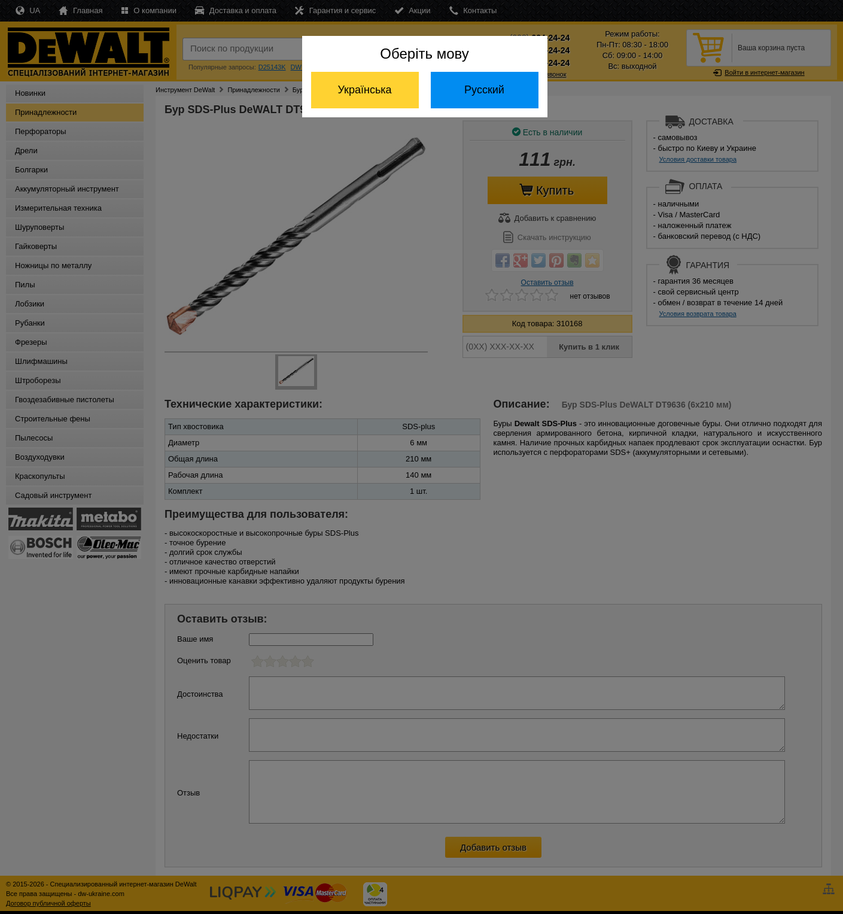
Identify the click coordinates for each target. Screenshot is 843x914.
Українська (364, 90)
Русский (484, 90)
